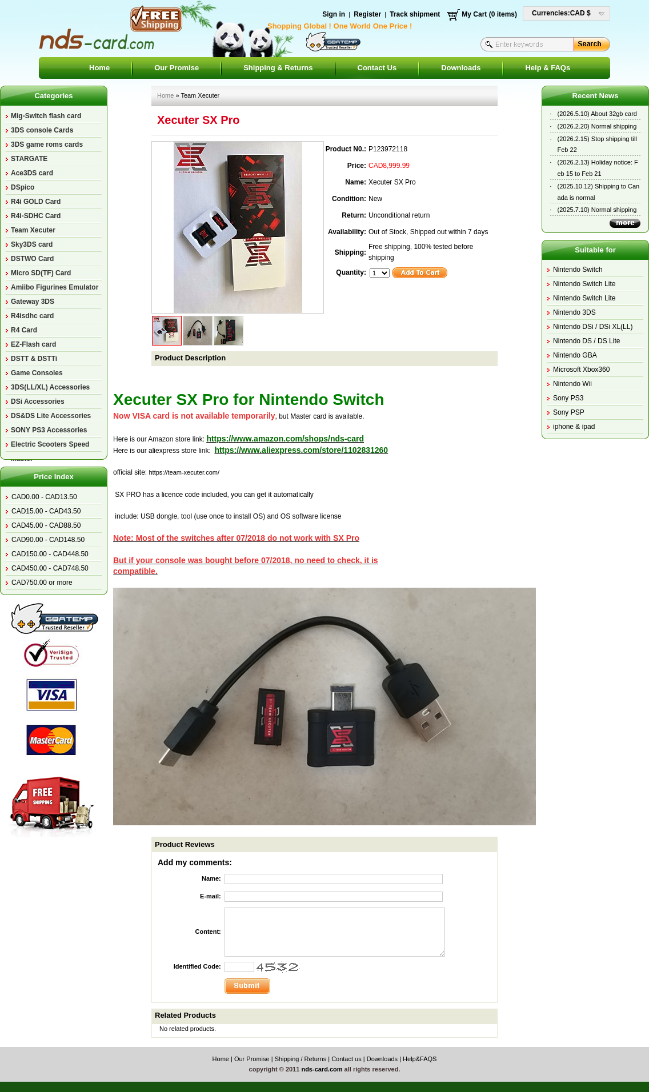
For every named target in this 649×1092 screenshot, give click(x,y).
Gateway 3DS (32, 302)
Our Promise (176, 67)
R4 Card (24, 330)
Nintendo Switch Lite (584, 284)
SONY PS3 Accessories (49, 430)
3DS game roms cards (47, 144)
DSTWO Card (32, 259)
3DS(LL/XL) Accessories (50, 387)
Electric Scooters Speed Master (50, 446)
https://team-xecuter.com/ (184, 472)
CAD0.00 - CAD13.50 (44, 497)
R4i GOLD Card (36, 202)
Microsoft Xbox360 (581, 370)
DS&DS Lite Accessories (51, 416)
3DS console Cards (42, 130)
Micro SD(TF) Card (41, 273)
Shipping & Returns (278, 67)
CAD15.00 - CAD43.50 (46, 511)
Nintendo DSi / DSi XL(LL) (592, 327)
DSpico (22, 187)
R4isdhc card (32, 316)
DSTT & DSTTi (34, 359)
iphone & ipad (574, 427)
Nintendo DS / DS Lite (586, 341)
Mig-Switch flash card (46, 116)
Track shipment (415, 14)
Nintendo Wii (572, 384)
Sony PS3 (568, 398)
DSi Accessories (38, 402)
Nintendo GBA (575, 355)
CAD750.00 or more (42, 583)
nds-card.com (321, 1069)
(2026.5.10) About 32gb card (597, 113)
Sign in (333, 14)
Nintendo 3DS (574, 312)
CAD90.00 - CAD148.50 (48, 540)
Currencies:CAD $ (561, 13)
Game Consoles (37, 373)
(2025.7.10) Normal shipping (597, 209)
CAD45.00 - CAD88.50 (46, 525)
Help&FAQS (419, 1058)
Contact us (346, 1058)
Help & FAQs (547, 67)
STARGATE (29, 159)
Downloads (460, 67)
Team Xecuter (33, 230)
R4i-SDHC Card (36, 216)
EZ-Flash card (33, 344)
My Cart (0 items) (489, 14)
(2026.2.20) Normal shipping (597, 126)
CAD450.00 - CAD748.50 (50, 568)
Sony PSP (568, 412)
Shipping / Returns (301, 1058)
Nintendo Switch (578, 270)
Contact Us (377, 67)
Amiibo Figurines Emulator (54, 287)
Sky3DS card (32, 244)
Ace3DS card (32, 173)
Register (367, 14)
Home (99, 67)
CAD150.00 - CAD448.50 (50, 554)
